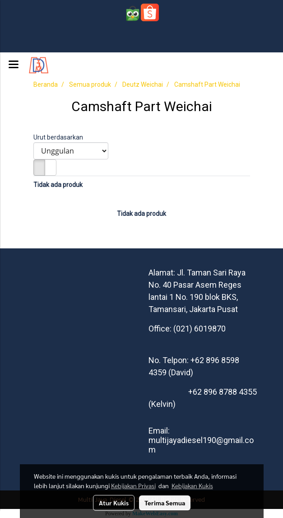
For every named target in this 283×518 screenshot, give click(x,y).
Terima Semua (164, 503)
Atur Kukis (114, 503)
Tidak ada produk (58, 184)
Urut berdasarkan (60, 137)
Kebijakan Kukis (192, 485)
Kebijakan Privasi (133, 485)
